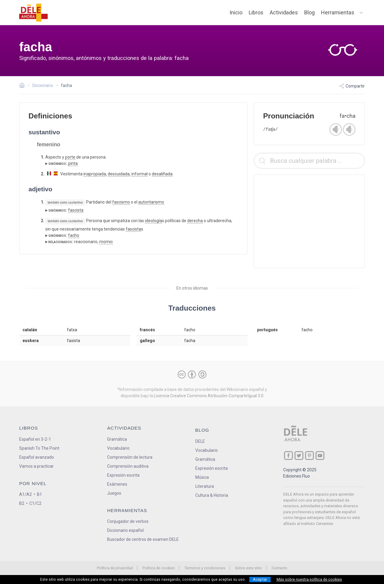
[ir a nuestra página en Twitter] (299, 455)
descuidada (119, 173)
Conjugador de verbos (127, 521)
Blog (309, 12)
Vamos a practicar (36, 466)
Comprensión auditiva (127, 466)
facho (73, 235)
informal (139, 173)
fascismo (121, 202)
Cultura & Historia (211, 495)
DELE (200, 441)
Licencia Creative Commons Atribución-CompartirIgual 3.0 (208, 395)
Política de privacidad (115, 568)
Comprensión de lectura (129, 457)
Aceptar (260, 579)
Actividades (284, 12)
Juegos (114, 493)
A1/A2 (25, 494)
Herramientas (337, 12)
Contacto (279, 568)
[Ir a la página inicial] (23, 86)
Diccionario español (125, 530)
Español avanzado (36, 457)
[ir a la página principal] (33, 12)
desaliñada (162, 173)
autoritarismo (151, 202)
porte (70, 157)
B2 (21, 503)
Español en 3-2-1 (35, 439)
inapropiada (94, 173)
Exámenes (117, 484)
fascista (75, 210)
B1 (39, 494)
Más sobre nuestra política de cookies (309, 579)
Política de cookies (158, 568)
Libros (256, 12)
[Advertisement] (309, 221)
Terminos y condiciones (204, 568)
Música (202, 477)
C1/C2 (35, 503)
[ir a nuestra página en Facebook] (288, 455)
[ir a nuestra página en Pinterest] (309, 455)
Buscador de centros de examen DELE (143, 539)
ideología (153, 220)
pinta (73, 163)
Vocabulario (118, 448)
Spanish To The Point (39, 448)
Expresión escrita (123, 475)
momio (106, 241)
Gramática (117, 439)
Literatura (204, 486)
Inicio (236, 12)
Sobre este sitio (248, 568)
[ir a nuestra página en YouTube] (320, 455)
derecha (195, 220)
